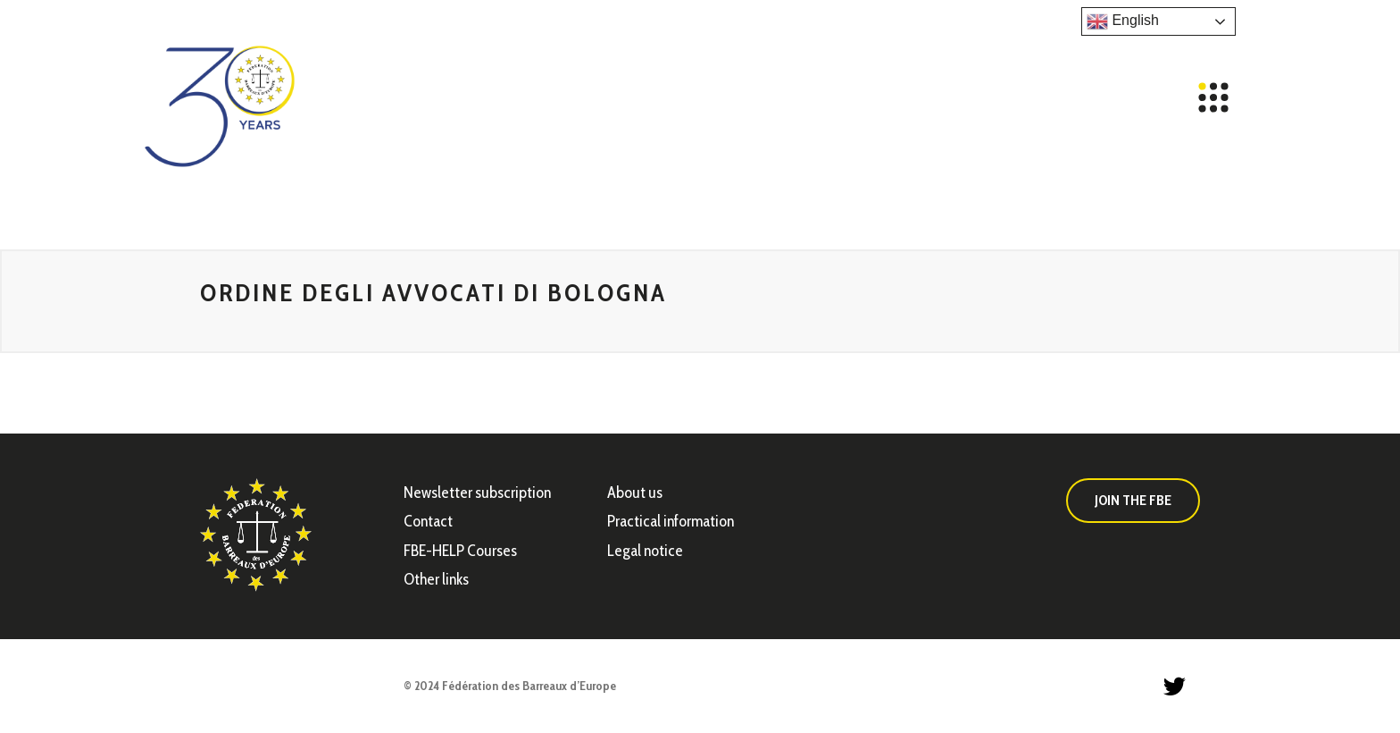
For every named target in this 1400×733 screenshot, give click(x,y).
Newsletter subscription (477, 492)
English (1123, 21)
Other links (436, 579)
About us (634, 492)
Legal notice (645, 550)
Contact (428, 521)
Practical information (670, 521)
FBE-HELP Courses (460, 550)
